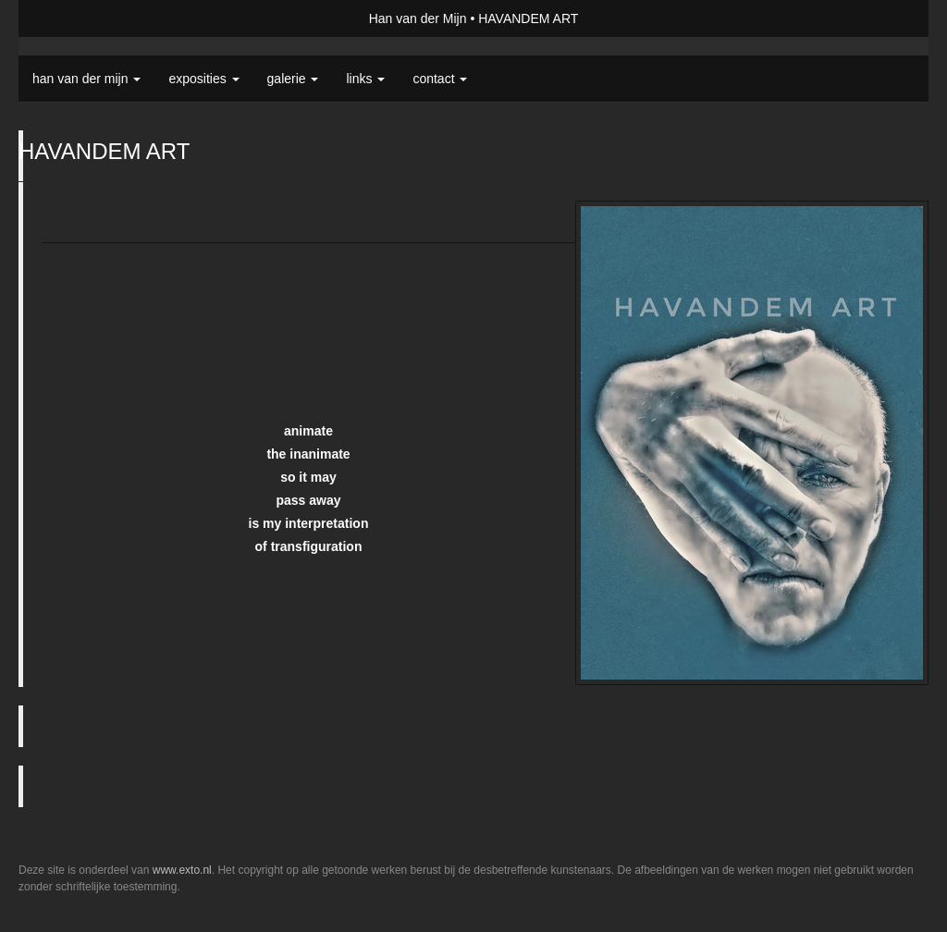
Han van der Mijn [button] (86, 78)
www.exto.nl (182, 870)
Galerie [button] (293, 78)
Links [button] (365, 78)
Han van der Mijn (418, 18)
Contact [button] (439, 78)
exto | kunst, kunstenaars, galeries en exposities (70, 18)
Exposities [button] (203, 78)
